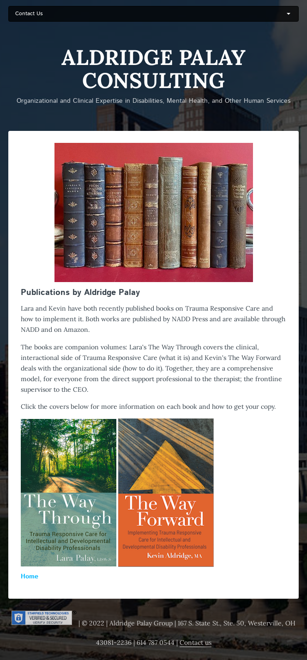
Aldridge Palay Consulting (153, 69)
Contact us (195, 642)
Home (29, 576)
